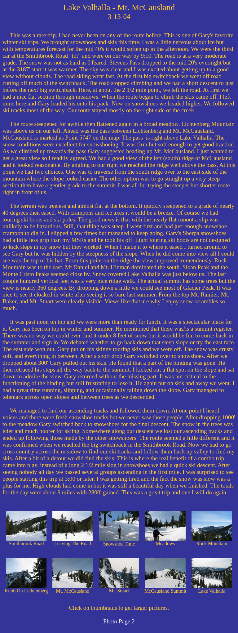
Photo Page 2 (118, 621)
